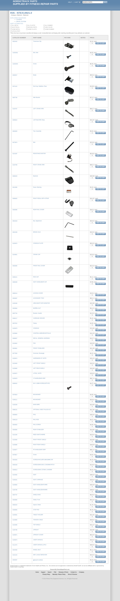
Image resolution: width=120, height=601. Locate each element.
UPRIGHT (36, 529)
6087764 (15, 313)
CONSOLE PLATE (38, 243)
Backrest (35, 176)
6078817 (15, 454)
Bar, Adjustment (37, 221)
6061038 (15, 232)
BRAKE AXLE (37, 232)
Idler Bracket (36, 97)
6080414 (15, 293)
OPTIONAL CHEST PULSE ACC (42, 409)
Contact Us (74, 572)
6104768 (15, 165)
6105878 (15, 378)
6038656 (15, 510)
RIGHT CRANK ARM (38, 164)
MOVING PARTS (31, 27)
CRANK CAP (36, 254)
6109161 (15, 479)
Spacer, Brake (37, 504)
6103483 (15, 363)
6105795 (15, 490)
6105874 (15, 358)
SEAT (34, 474)
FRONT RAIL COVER (39, 265)
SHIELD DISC (37, 494)
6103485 (15, 525)
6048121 (15, 277)
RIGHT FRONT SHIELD (39, 439)
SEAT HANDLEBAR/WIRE (40, 489)
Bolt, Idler (35, 52)
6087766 (15, 97)
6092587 (15, 560)
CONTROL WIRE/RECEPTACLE (42, 333)
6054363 (15, 459)
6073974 (15, 142)
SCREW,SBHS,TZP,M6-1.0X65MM (42, 469)
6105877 (15, 449)
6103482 (15, 474)
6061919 (15, 221)
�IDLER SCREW (38, 560)
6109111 (15, 399)
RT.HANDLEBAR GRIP (39, 449)
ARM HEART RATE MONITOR (41, 303)
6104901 (15, 254)
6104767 (15, 108)
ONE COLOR (48, 27)
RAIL (34, 414)
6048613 (15, 469)
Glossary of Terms (63, 572)
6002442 (15, 41)
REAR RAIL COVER (38, 209)
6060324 (15, 505)
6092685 (15, 266)
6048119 (15, 419)
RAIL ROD (36, 419)
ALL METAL (14, 25)
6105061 (15, 515)
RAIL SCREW (37, 424)
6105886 (15, 444)
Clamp (35, 323)
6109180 (15, 303)
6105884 (15, 333)
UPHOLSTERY (15, 31)
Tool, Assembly (37, 131)
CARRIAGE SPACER (39, 318)
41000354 (15, 64)
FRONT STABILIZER (38, 348)
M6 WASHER (36, 394)
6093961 (15, 348)
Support (43, 572)
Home (37, 572)
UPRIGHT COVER (38, 534)
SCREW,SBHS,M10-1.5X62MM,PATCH (43, 464)
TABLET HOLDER (38, 514)
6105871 (15, 535)
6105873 (15, 540)
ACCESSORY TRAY (38, 298)
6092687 (15, 298)
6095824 (15, 120)
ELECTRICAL (14, 27)
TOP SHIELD (36, 524)
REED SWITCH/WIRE (39, 434)
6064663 (15, 424)
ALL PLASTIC (30, 25)
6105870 (15, 243)
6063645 (15, 131)
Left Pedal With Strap (39, 120)
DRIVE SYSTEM (21, 21)
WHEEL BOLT (37, 550)
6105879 (15, 328)
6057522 (15, 323)
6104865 (15, 520)
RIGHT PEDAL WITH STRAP (41, 198)
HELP (70, 2)
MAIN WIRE (36, 404)
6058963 (15, 414)
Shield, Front (36, 499)
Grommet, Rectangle (38, 353)
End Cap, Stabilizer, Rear (40, 86)
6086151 (15, 409)
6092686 (15, 209)
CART (77, 2)
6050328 (15, 464)
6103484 (15, 439)
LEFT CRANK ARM (38, 108)
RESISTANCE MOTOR (39, 153)
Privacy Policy (46, 574)
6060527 (15, 75)
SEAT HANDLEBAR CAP (40, 282)
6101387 (15, 153)
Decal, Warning (37, 187)
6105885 (15, 368)
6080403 (15, 176)
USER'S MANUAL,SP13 (39, 545)
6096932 (15, 383)
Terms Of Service (72, 574)
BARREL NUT (37, 308)
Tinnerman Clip (37, 41)
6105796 (15, 530)
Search (49, 572)
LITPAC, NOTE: (37, 373)
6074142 (15, 86)
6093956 (15, 429)
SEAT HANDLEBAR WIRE (40, 484)
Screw (34, 64)
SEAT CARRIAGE (38, 479)
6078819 (15, 394)
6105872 (15, 373)
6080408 (15, 282)
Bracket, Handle (37, 313)
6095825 (15, 198)
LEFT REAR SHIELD (38, 368)
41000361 (15, 52)
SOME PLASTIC (31, 29)
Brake (34, 75)
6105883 (15, 485)
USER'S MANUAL (38, 539)
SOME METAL (15, 29)
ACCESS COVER (38, 293)
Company (81, 572)
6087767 (15, 495)
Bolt (34, 142)
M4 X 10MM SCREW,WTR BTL (41, 383)
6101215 (15, 555)
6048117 (15, 318)
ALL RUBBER (48, 25)
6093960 (15, 500)
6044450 (15, 550)
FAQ (55, 572)
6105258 (15, 404)
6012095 (15, 187)
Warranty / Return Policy (59, 574)
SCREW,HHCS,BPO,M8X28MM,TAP (43, 459)
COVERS (19, 19)
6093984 (15, 308)
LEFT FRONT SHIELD (39, 363)
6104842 (15, 343)
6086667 (15, 338)
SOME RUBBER (49, 29)
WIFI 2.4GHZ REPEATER (40, 555)
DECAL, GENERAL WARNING (41, 338)
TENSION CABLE (38, 519)
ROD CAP (36, 277)
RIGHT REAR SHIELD (39, 444)
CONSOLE (36, 328)
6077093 (15, 353)
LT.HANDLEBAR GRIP (39, 378)
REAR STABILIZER (38, 429)
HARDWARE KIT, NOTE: (40, 358)
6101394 (15, 434)
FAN (34, 343)
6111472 (15, 545)
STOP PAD (36, 509)
